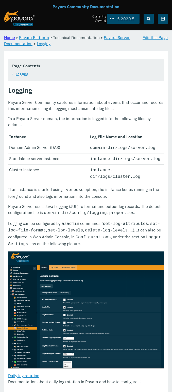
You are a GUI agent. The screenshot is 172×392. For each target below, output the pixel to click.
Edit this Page (155, 37)
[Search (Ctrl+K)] (149, 19)
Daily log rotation (23, 370)
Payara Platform (34, 37)
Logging (43, 43)
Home (9, 37)
